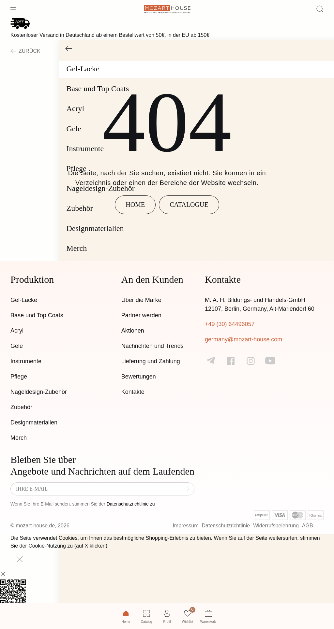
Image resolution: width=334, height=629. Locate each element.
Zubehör (21, 407)
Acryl (16, 330)
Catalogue (189, 204)
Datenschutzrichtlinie (226, 525)
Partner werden (141, 315)
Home (135, 204)
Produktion (32, 279)
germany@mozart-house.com (243, 339)
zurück (25, 51)
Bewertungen (138, 376)
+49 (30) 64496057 (230, 324)
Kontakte (132, 392)
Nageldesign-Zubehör (38, 392)
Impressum (185, 525)
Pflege (18, 376)
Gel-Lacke (23, 300)
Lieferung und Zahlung (150, 361)
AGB (307, 525)
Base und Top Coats (36, 315)
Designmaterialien (33, 422)
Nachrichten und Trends (152, 346)
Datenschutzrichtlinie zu (131, 504)
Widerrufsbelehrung (276, 525)
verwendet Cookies (55, 538)
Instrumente (25, 361)
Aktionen (132, 330)
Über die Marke (141, 300)
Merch (18, 438)
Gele (16, 346)
